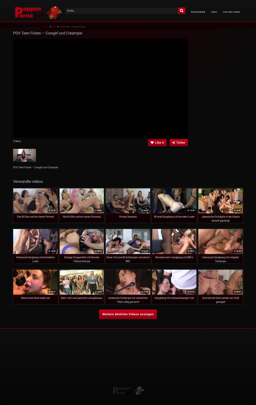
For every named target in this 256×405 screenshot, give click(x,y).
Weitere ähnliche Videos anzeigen (128, 314)
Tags (214, 12)
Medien (54, 27)
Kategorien (198, 12)
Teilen (178, 142)
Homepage (45, 27)
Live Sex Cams (231, 12)
